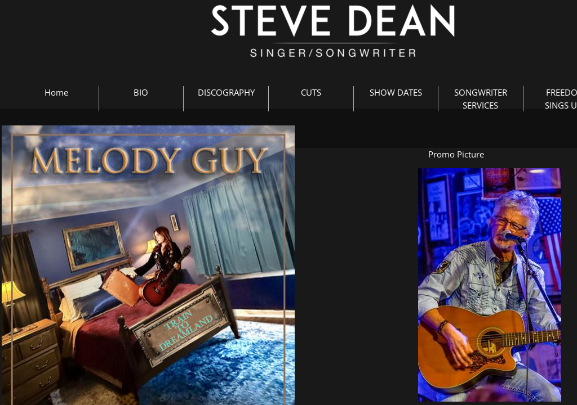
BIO (141, 92)
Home (56, 92)
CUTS (311, 92)
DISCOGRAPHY (226, 92)
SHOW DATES (396, 92)
